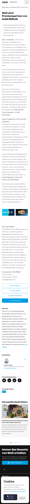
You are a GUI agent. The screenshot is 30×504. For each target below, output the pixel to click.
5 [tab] (19, 443)
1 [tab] (10, 443)
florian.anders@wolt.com (10, 368)
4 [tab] (17, 443)
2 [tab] (12, 443)
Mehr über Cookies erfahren (18, 491)
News (4, 391)
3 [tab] (15, 443)
